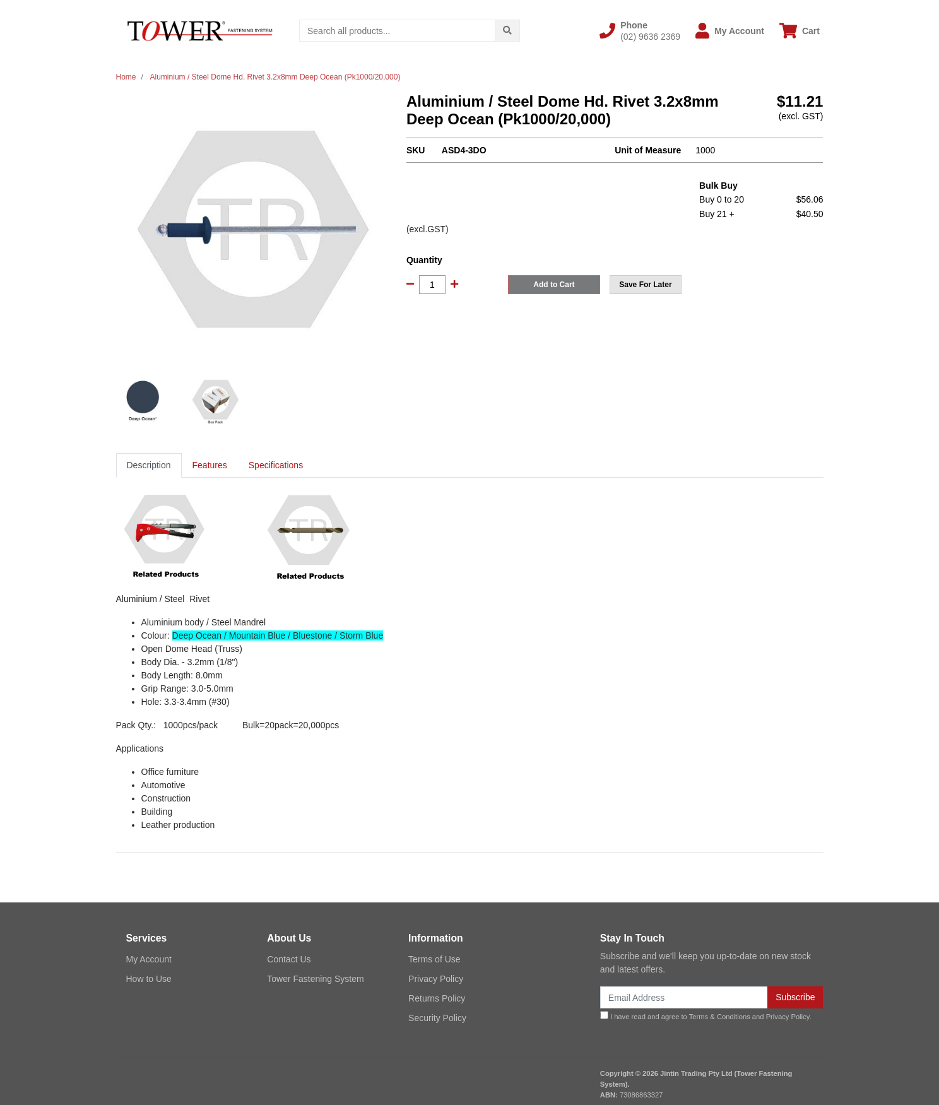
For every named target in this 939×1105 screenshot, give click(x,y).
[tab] (149, 465)
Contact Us (288, 959)
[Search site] (507, 31)
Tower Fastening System (315, 979)
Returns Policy (436, 998)
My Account (149, 959)
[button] (639, 31)
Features (209, 465)
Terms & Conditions (719, 1016)
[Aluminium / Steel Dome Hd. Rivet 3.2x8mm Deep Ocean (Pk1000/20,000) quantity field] (432, 284)
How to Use (149, 979)
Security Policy (437, 1018)
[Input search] (397, 31)
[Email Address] (684, 997)
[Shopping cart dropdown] (799, 30)
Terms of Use (434, 959)
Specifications (276, 465)
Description (149, 465)
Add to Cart (553, 284)
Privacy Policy (435, 979)
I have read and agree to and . (706, 1015)
